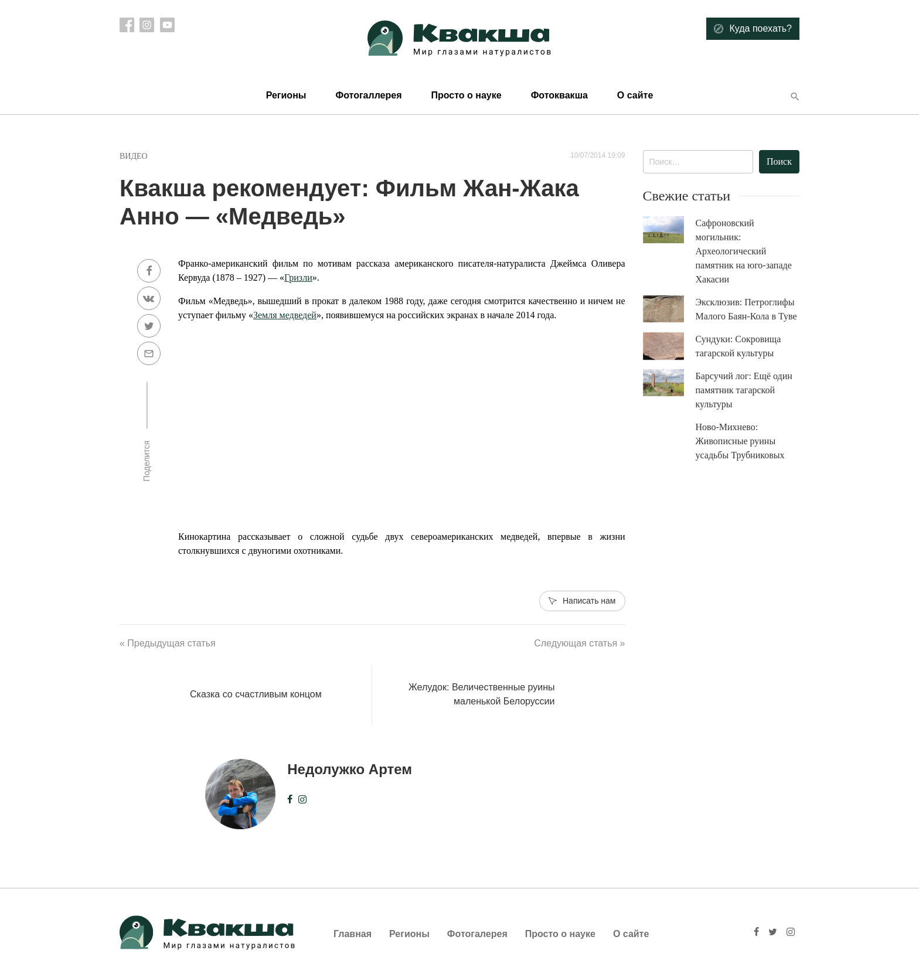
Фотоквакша (559, 95)
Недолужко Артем (349, 769)
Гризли (298, 277)
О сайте (635, 95)
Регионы (286, 95)
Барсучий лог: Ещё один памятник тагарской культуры (744, 390)
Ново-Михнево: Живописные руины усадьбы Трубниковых (740, 441)
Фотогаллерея (368, 95)
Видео (134, 156)
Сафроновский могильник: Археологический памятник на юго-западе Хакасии (744, 251)
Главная (352, 934)
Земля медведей (284, 315)
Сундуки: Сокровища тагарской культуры (738, 346)
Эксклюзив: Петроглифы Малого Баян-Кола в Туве (746, 309)
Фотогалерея (477, 934)
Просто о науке (466, 95)
